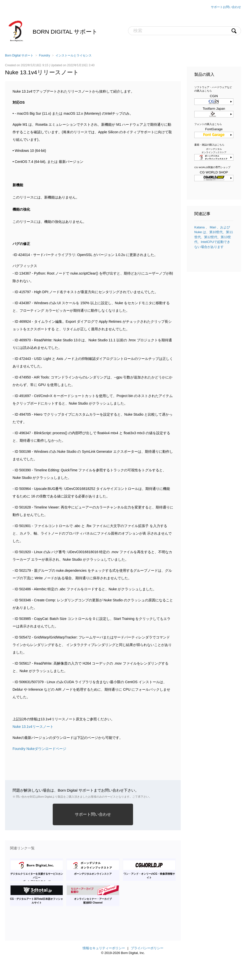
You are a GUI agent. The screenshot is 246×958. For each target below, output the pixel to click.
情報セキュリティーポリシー (104, 948)
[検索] (184, 30)
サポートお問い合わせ (226, 7)
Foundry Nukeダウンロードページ (39, 749)
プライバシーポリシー (147, 948)
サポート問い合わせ (93, 814)
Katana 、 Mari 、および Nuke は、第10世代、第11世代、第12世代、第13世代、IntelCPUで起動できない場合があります (213, 237)
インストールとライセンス (73, 55)
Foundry (44, 55)
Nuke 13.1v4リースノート (33, 727)
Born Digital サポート (65, 31)
